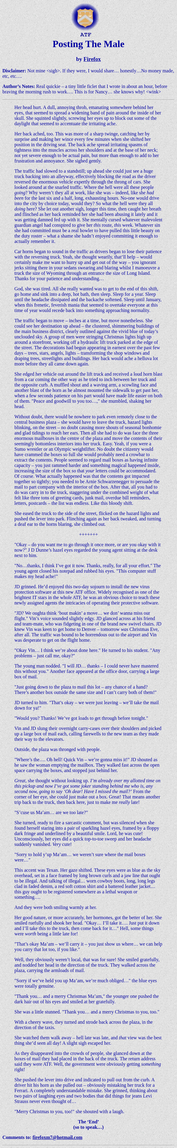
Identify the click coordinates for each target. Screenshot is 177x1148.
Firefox (92, 59)
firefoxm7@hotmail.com (57, 1137)
